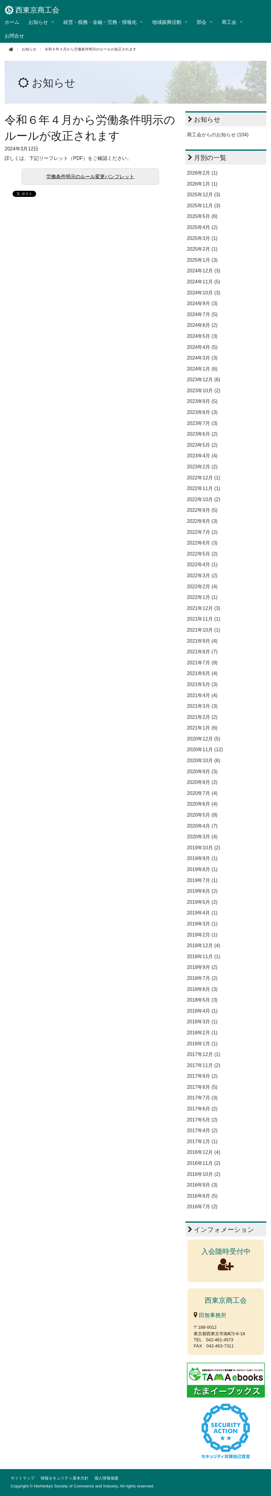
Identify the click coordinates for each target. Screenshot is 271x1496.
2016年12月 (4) (203, 1152)
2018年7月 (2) (202, 978)
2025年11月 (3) (203, 205)
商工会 (229, 22)
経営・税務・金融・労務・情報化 (100, 22)
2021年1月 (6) (202, 727)
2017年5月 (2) (202, 1119)
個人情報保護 (106, 1478)
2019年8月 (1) (202, 869)
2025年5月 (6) (202, 216)
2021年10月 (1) (203, 630)
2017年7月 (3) (202, 1097)
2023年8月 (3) (202, 412)
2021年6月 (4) (202, 673)
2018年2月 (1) (202, 1032)
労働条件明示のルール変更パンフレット (90, 176)
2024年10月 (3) (203, 292)
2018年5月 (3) (202, 1000)
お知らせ (38, 22)
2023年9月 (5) (202, 401)
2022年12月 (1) (203, 477)
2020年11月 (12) (205, 749)
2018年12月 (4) (203, 945)
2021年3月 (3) (202, 706)
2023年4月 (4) (202, 455)
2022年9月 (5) (202, 510)
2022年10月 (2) (203, 499)
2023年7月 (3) (202, 423)
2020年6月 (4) (202, 804)
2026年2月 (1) (202, 172)
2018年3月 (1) (202, 1021)
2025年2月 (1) (202, 249)
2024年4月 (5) (202, 347)
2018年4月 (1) (202, 1011)
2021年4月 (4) (202, 695)
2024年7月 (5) (202, 314)
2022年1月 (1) (202, 597)
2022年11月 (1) (203, 488)
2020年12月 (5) (203, 738)
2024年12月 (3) (203, 270)
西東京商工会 (32, 10)
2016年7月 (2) (202, 1206)
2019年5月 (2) (202, 902)
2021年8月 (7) (202, 651)
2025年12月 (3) (203, 194)
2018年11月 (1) (203, 956)
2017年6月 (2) (202, 1108)
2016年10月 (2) (203, 1174)
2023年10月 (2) (203, 390)
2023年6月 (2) (202, 434)
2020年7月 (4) (202, 793)
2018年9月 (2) (202, 967)
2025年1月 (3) (202, 260)
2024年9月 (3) (202, 303)
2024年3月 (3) (202, 357)
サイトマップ (23, 1478)
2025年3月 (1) (202, 238)
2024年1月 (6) (202, 368)
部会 (201, 22)
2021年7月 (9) (202, 662)
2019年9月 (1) (202, 858)
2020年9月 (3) (202, 771)
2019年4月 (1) (202, 912)
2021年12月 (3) (203, 608)
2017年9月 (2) (202, 1076)
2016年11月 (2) (203, 1163)
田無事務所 (210, 1315)
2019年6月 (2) (202, 891)
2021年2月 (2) (202, 717)
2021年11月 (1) (203, 619)
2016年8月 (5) (202, 1196)
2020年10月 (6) (203, 760)
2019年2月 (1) (202, 934)
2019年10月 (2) (203, 847)
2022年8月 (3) (202, 521)
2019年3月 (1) (202, 923)
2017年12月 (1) (203, 1054)
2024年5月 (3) (202, 336)
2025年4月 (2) (202, 227)
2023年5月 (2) (202, 445)
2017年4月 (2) (202, 1130)
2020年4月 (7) (202, 826)
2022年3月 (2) (202, 575)
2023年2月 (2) (202, 466)
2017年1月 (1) (202, 1141)
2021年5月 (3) (202, 684)
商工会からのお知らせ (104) (218, 134)
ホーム (12, 22)
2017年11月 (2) (203, 1065)
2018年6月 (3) (202, 989)
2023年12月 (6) (203, 379)
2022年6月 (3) (202, 542)
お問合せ (14, 36)
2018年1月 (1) (202, 1043)
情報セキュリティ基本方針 (64, 1478)
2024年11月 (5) (203, 281)
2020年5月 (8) (202, 815)
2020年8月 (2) (202, 782)
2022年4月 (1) (202, 564)
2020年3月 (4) (202, 836)
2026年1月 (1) (202, 184)
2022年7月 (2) (202, 532)
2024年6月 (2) (202, 325)
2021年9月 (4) (202, 641)
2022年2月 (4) (202, 586)
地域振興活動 (166, 22)
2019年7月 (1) (202, 880)
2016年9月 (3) (202, 1185)
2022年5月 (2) (202, 553)
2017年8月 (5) (202, 1087)
